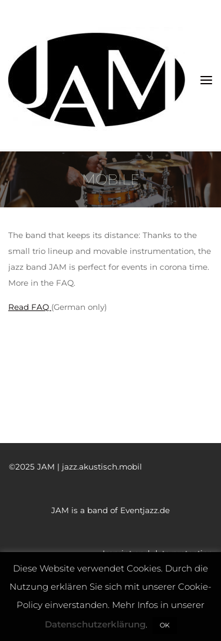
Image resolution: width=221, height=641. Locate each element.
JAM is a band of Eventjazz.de (110, 510)
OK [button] (165, 625)
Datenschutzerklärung (95, 624)
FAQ (40, 307)
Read (18, 307)
